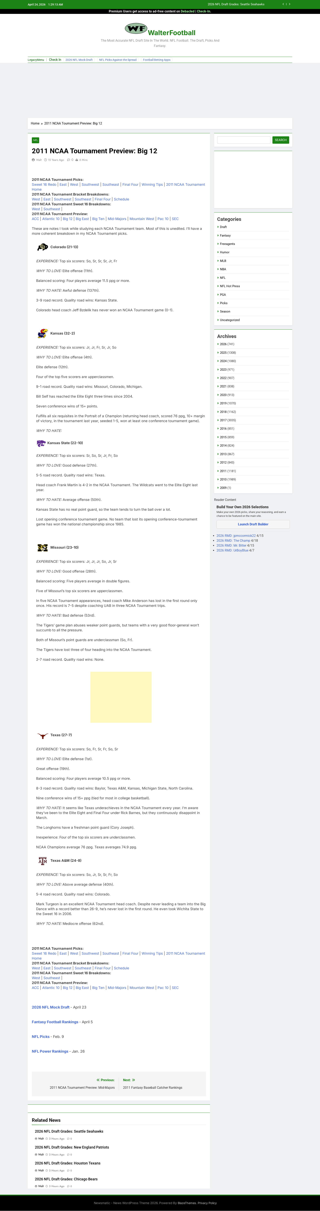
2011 (223, 471)
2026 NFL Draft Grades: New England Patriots (72, 1147)
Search (281, 140)
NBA (223, 269)
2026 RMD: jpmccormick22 (237, 536)
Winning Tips (152, 185)
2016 (223, 428)
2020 (223, 395)
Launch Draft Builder (253, 524)
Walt (38, 160)
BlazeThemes (187, 1203)
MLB (223, 261)
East (63, 185)
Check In (55, 60)
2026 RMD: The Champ (234, 541)
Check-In (203, 11)
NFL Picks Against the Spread (118, 59)
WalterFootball (172, 33)
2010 (223, 479)
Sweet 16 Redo (44, 185)
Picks (224, 303)
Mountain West (142, 219)
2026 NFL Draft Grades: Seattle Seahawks (236, 4)
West (74, 185)
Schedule (121, 199)
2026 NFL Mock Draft (79, 59)
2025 (223, 353)
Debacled (187, 11)
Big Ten (98, 219)
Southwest (90, 185)
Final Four (130, 185)
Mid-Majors (117, 219)
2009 (223, 488)
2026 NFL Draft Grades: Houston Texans (67, 1163)
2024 (223, 361)
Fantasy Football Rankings (55, 1022)
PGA (223, 295)
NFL (35, 140)
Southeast (110, 185)
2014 (223, 445)
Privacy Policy (207, 1203)
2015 (223, 437)
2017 (223, 420)
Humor (224, 252)
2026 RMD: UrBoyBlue (233, 550)
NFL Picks (41, 1036)
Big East (82, 219)
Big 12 (67, 219)
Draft (223, 227)
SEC (175, 219)
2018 (223, 412)
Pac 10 (163, 219)
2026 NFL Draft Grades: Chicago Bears (66, 1179)
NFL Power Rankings (50, 1051)
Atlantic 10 (51, 219)
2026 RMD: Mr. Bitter (232, 545)
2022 (223, 378)
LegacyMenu (36, 59)
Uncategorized (230, 320)
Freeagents (227, 244)
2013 (223, 454)
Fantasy (225, 235)
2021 (223, 386)
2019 (223, 403)
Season (225, 311)
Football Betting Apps (156, 59)
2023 (223, 369)
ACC (35, 219)
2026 (223, 344)
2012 (223, 462)
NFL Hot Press (230, 286)
